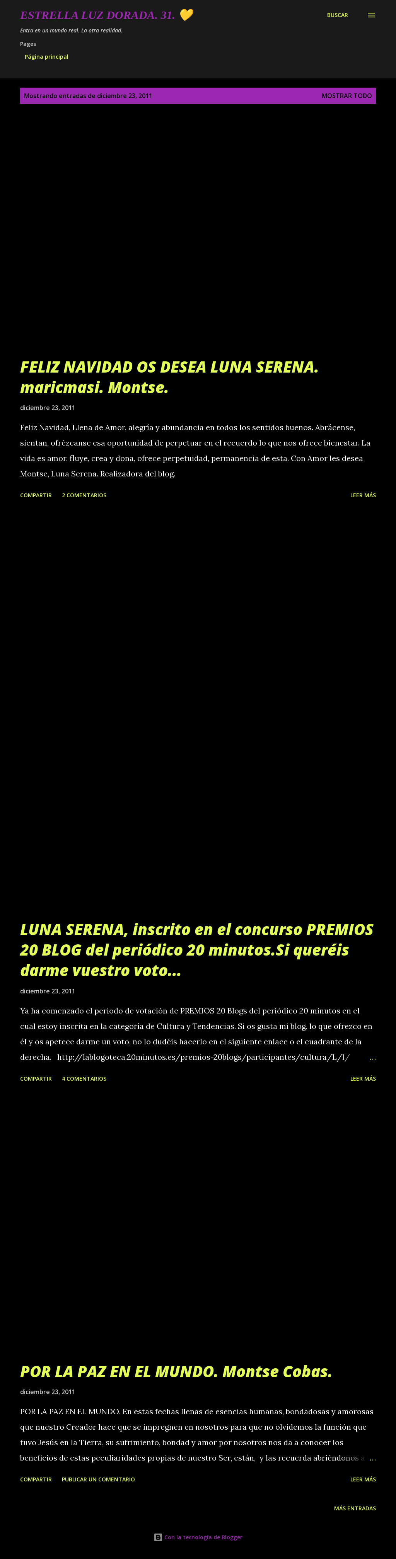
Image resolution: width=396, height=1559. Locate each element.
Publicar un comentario (98, 1479)
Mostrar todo (347, 96)
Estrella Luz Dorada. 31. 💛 (106, 14)
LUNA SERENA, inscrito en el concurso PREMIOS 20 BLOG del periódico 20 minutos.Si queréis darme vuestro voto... (197, 949)
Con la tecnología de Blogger (198, 1537)
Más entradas (355, 1508)
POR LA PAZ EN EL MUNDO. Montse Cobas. (176, 1371)
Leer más (363, 495)
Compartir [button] (36, 495)
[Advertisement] (198, 589)
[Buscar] (337, 15)
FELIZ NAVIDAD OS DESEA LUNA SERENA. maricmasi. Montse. (169, 377)
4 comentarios (84, 1078)
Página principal (46, 56)
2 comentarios (84, 495)
